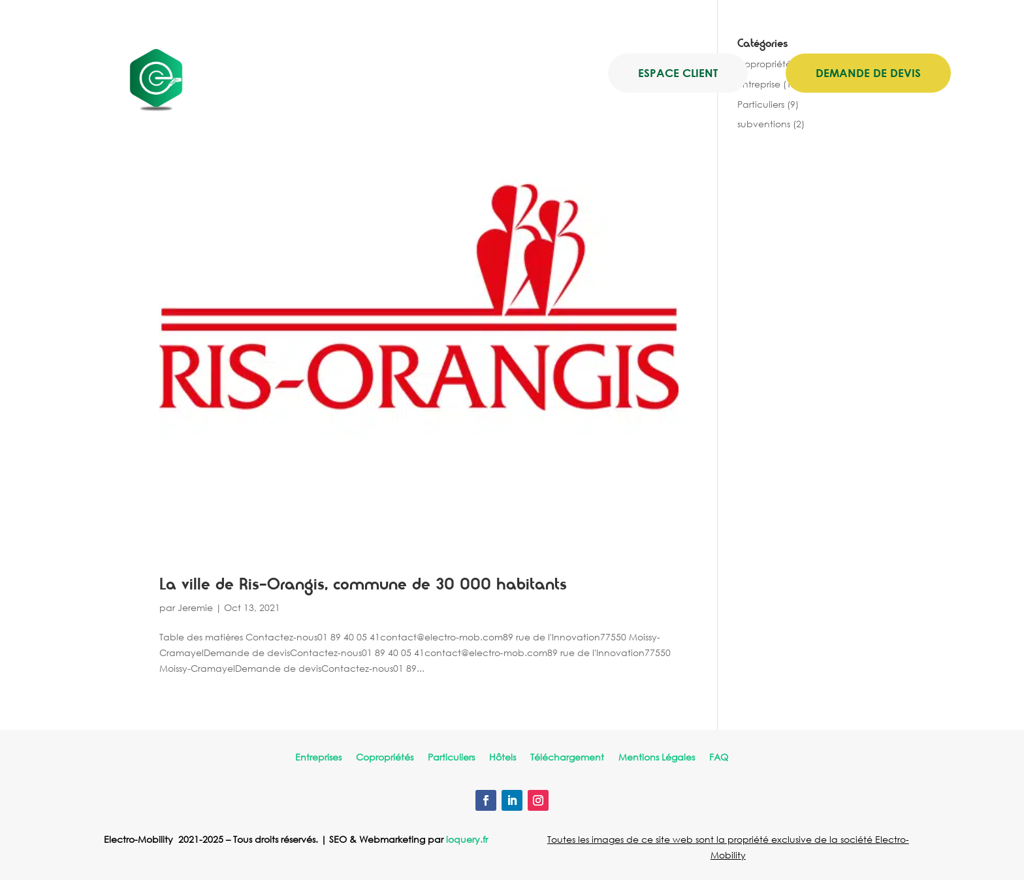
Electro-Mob (464, 73)
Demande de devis (868, 73)
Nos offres (377, 73)
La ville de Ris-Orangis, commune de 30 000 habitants (363, 584)
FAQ (718, 758)
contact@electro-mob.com (486, 21)
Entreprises (318, 758)
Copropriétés (384, 758)
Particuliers (451, 758)
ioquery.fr (467, 839)
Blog (535, 73)
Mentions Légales (656, 758)
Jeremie (195, 607)
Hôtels (502, 758)
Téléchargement (567, 758)
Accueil (316, 73)
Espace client (678, 73)
